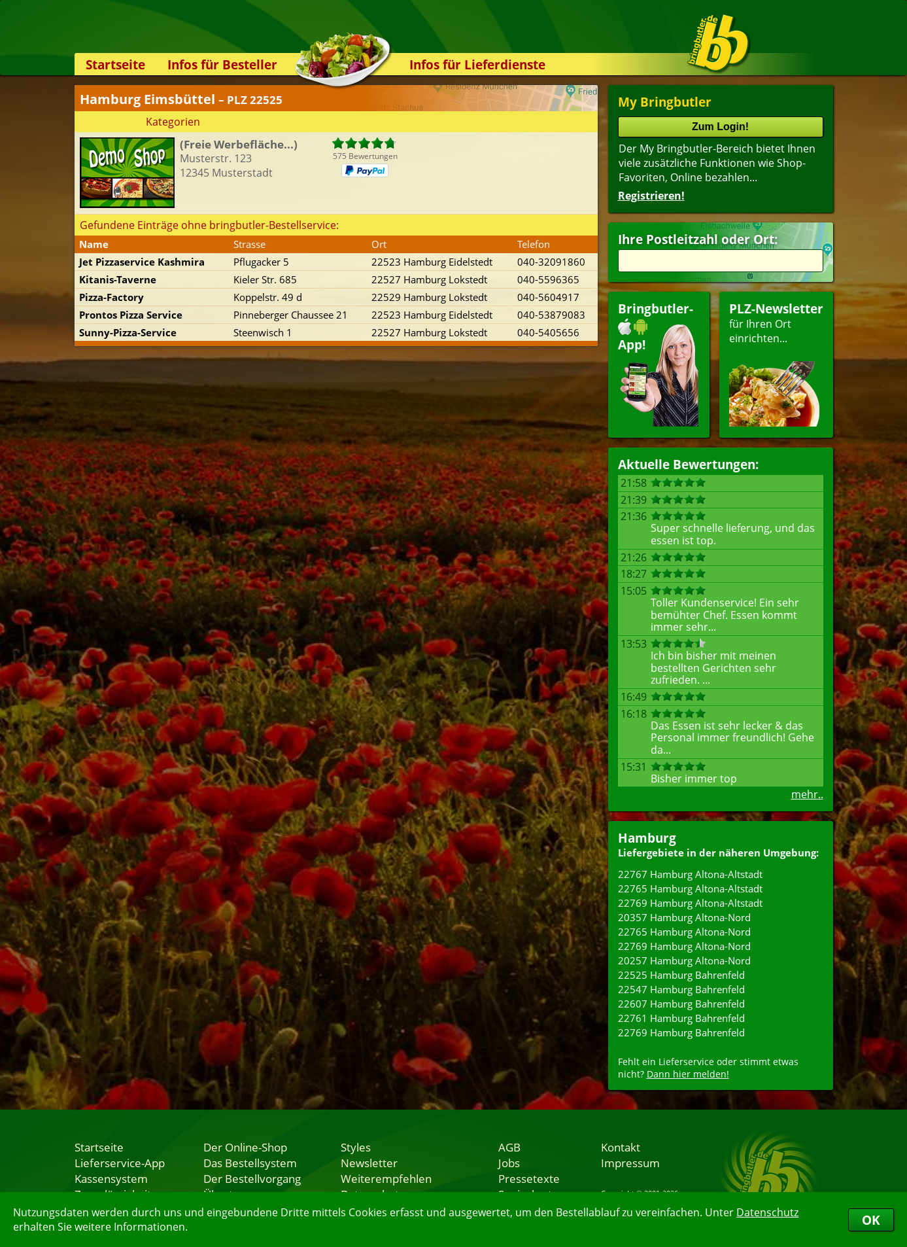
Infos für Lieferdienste (477, 64)
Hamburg (647, 838)
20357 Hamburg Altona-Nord (684, 917)
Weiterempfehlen (386, 1178)
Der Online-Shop (245, 1147)
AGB (509, 1147)
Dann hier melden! (688, 1074)
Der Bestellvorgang (252, 1178)
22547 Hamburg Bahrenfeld (681, 989)
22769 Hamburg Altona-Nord (684, 946)
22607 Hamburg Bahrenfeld (681, 1003)
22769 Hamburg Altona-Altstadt (690, 902)
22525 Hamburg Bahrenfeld (681, 974)
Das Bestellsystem (250, 1162)
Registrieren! (651, 195)
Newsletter (369, 1162)
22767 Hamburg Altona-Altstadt (690, 874)
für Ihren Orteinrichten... (776, 363)
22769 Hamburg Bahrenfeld (681, 1032)
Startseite (115, 64)
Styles (356, 1147)
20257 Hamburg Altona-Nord (684, 960)
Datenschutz (767, 1212)
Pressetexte (529, 1178)
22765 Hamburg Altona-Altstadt (690, 888)
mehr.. (807, 794)
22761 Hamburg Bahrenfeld (681, 1018)
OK (871, 1220)
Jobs (509, 1162)
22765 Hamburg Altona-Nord (684, 931)
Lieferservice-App (120, 1162)
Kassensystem (111, 1178)
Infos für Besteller (222, 64)
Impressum (630, 1162)
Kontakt (620, 1147)
